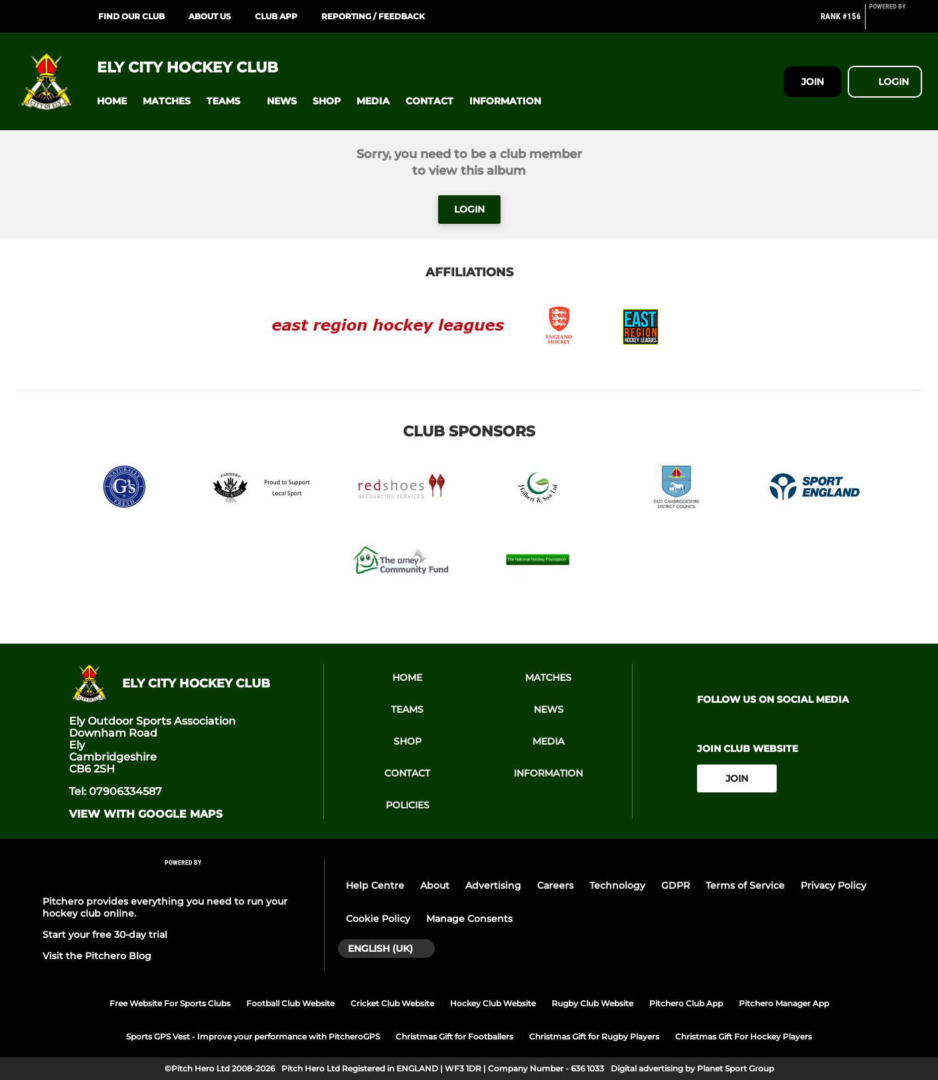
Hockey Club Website (493, 1003)
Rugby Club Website (592, 1003)
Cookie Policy (378, 919)
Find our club (131, 16)
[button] (112, 101)
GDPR (675, 885)
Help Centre (375, 885)
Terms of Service (745, 885)
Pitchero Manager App (784, 1003)
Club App (276, 16)
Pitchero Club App (686, 1003)
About (434, 885)
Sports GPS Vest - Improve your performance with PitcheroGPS (253, 1036)
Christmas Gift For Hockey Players (743, 1036)
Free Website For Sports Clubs (170, 1003)
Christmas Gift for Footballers (454, 1036)
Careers (555, 885)
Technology (617, 885)
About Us (210, 16)
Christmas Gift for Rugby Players (594, 1036)
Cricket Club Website (392, 1003)
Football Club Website (290, 1003)
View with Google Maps (145, 814)
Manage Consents (469, 919)
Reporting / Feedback (373, 16)
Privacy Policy (833, 885)
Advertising (493, 885)
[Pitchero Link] (895, 22)
